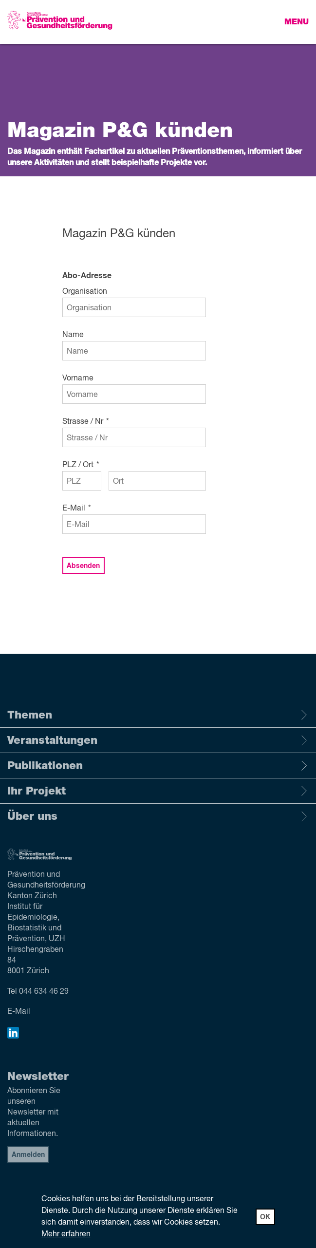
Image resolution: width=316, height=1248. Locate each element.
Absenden (83, 566)
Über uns (158, 816)
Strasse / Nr (85, 422)
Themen (158, 715)
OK (265, 1217)
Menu (296, 22)
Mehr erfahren (66, 1234)
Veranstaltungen (158, 740)
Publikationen (158, 765)
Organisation (84, 292)
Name (73, 335)
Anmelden (28, 1155)
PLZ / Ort (80, 465)
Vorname (77, 378)
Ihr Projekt (158, 791)
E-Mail (76, 508)
